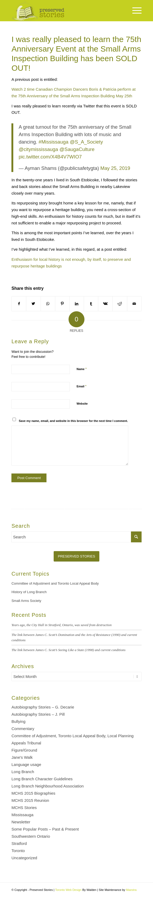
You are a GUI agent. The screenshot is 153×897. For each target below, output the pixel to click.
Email (81, 386)
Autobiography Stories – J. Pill (38, 714)
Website (82, 403)
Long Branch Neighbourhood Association (47, 786)
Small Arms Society (26, 601)
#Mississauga (53, 142)
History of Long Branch (28, 592)
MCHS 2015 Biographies (33, 793)
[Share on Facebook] (19, 303)
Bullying (18, 721)
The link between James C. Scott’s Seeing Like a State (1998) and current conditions (68, 650)
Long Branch (22, 771)
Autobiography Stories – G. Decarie (42, 707)
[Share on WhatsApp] (48, 303)
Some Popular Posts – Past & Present (45, 829)
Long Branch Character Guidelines (42, 779)
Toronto (18, 850)
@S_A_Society (86, 142)
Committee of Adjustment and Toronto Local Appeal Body (55, 583)
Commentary (22, 728)
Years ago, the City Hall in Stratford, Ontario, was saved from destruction (61, 625)
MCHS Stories (24, 807)
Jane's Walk (22, 757)
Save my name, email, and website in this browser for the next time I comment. (73, 420)
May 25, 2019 (115, 168)
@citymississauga (38, 149)
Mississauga (22, 814)
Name (81, 369)
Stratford (19, 843)
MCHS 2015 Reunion (30, 800)
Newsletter (20, 822)
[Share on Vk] (105, 303)
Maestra (131, 889)
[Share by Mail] (134, 303)
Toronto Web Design (68, 889)
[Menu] (134, 10)
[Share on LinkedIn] (77, 303)
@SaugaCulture (77, 149)
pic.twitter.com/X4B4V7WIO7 (50, 157)
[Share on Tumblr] (91, 303)
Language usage (26, 764)
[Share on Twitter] (33, 303)
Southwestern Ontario (30, 836)
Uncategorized (24, 858)
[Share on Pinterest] (62, 303)
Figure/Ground (24, 750)
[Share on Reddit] (120, 303)
